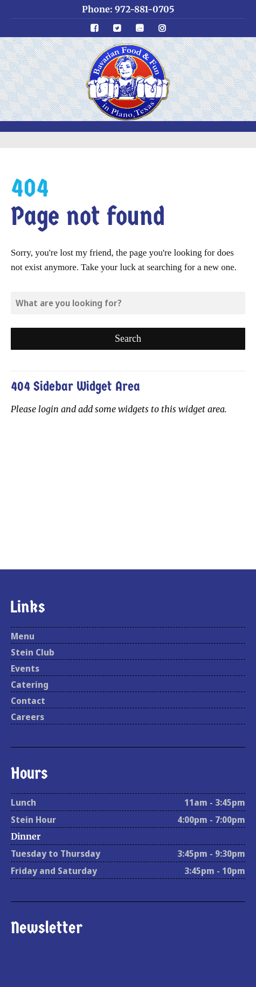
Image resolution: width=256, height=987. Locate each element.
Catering (30, 684)
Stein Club (32, 652)
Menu (22, 636)
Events (25, 668)
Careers (27, 717)
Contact (28, 701)
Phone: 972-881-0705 (128, 9)
